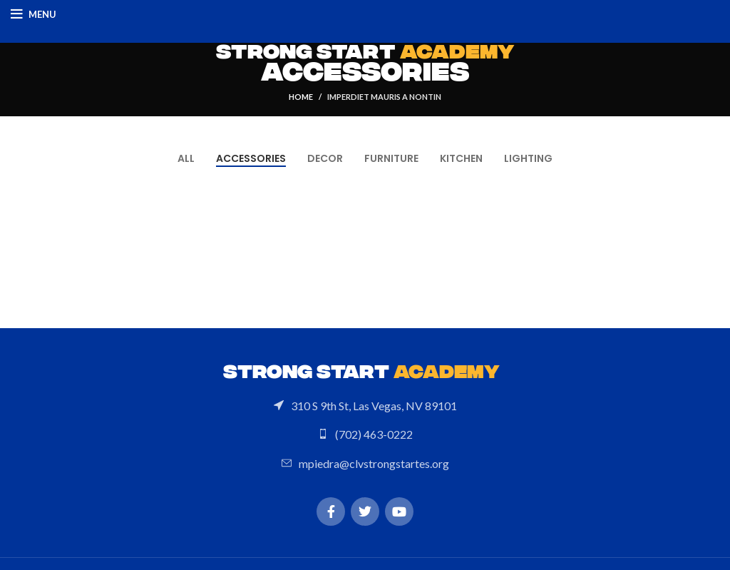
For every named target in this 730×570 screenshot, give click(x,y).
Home (301, 96)
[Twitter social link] (365, 511)
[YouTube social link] (399, 511)
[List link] (365, 406)
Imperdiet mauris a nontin (384, 96)
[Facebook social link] (331, 511)
